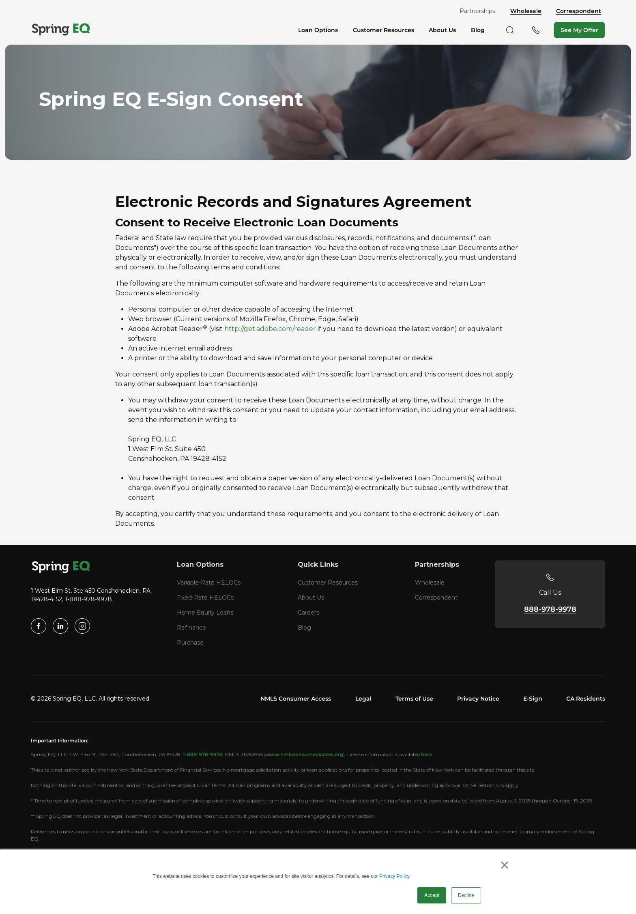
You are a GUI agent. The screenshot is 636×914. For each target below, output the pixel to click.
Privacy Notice (478, 698)
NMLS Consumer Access (295, 698)
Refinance (191, 627)
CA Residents (585, 698)
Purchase (190, 642)
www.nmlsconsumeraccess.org (304, 754)
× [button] (504, 865)
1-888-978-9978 (203, 754)
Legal (363, 698)
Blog (304, 627)
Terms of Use (414, 698)
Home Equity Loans (205, 612)
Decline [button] (466, 895)
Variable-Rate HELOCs (209, 582)
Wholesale (525, 11)
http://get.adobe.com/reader (270, 329)
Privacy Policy (394, 876)
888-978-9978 (550, 609)
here (426, 754)
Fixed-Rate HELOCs (205, 597)
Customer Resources (328, 582)
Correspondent (578, 11)
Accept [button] (431, 895)
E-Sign (532, 698)
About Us (311, 597)
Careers (308, 612)
